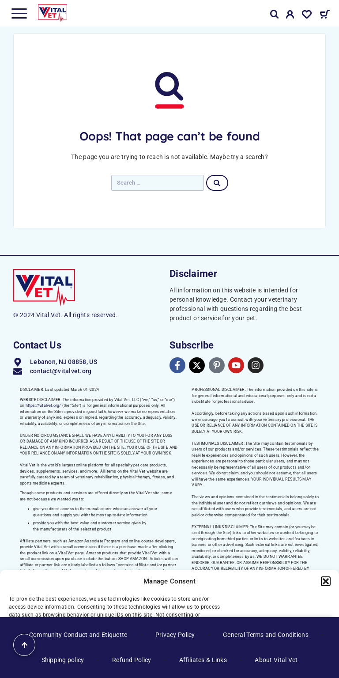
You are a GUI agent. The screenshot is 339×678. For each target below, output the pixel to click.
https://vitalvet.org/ (43, 405)
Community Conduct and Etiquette (78, 634)
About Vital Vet (276, 659)
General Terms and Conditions (266, 634)
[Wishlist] (306, 16)
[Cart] (325, 15)
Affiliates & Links (203, 659)
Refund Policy (131, 659)
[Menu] (19, 13)
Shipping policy (62, 659)
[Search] (274, 14)
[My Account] (290, 16)
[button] (325, 581)
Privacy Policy (175, 634)
